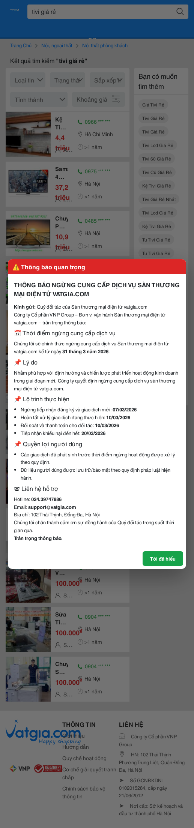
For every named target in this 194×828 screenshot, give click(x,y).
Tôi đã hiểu (163, 558)
